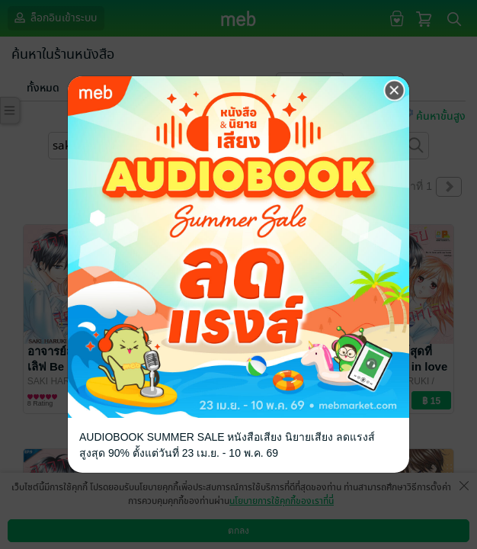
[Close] (395, 91)
